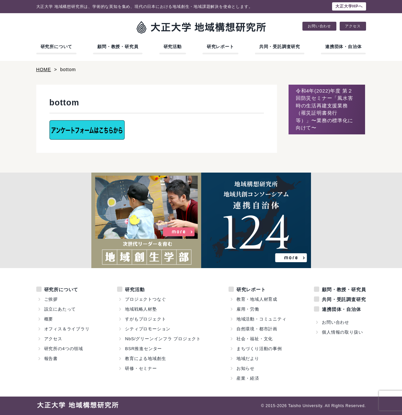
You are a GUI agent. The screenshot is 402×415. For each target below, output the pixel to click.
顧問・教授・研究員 (117, 46)
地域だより (247, 358)
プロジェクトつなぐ (145, 299)
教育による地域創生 (145, 358)
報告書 (51, 358)
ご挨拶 (51, 299)
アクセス (352, 26)
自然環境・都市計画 (256, 328)
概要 (48, 319)
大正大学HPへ (348, 6)
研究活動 (173, 46)
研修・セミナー (141, 368)
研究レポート (220, 46)
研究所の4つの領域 (63, 348)
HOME (43, 69)
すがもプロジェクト (145, 319)
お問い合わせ (319, 26)
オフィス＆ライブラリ (67, 328)
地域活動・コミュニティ (261, 319)
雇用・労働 (247, 309)
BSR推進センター (143, 348)
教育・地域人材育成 (256, 299)
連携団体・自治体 (343, 46)
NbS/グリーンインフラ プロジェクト (163, 338)
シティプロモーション (147, 328)
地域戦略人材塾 (141, 309)
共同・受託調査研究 (279, 46)
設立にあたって (60, 309)
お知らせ (245, 368)
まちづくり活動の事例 (259, 348)
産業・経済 (247, 378)
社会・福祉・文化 (254, 338)
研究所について (57, 46)
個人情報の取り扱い (342, 332)
